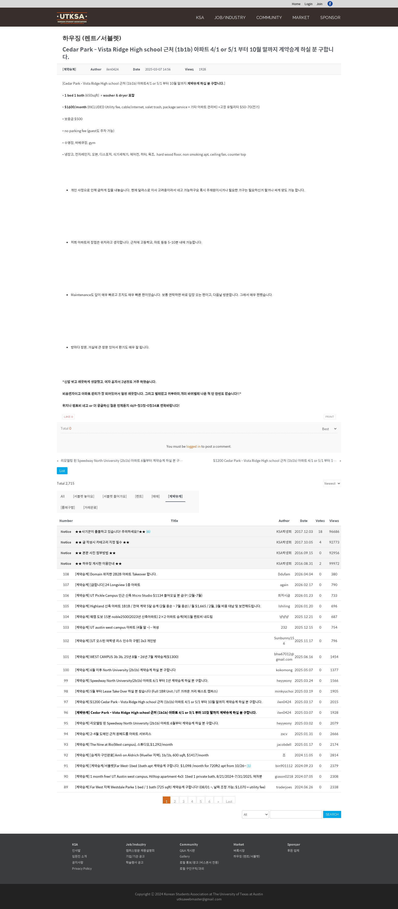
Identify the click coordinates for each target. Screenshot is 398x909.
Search (332, 814)
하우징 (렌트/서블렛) (247, 856)
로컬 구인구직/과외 (192, 868)
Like (68, 417)
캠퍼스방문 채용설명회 (140, 850)
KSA (200, 17)
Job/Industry (230, 17)
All (63, 496)
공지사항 (77, 862)
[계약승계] (175, 496)
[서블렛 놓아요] (83, 496)
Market (301, 17)
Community (269, 17)
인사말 (76, 850)
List (62, 470)
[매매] (156, 496)
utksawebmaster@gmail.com (199, 899)
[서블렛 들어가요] (115, 496)
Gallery (185, 856)
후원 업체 (293, 850)
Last (229, 801)
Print (329, 417)
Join (319, 4)
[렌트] (139, 496)
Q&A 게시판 (187, 850)
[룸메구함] (68, 507)
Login (308, 4)
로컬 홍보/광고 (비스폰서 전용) (199, 862)
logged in (193, 446)
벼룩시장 (239, 850)
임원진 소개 (79, 856)
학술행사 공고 (134, 862)
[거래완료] (90, 507)
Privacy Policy (82, 868)
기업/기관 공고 (135, 856)
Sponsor (330, 17)
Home (296, 4)
